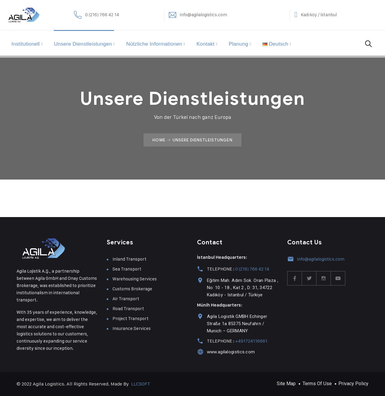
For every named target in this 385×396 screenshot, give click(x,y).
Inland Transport (129, 259)
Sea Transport (126, 269)
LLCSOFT (140, 384)
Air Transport (125, 298)
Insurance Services (131, 328)
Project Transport (130, 318)
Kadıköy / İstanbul (358, 15)
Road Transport (128, 308)
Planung (254, 43)
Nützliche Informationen (166, 43)
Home (158, 140)
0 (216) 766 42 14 (139, 15)
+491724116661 (250, 341)
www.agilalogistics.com (230, 352)
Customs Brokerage (132, 289)
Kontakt (219, 43)
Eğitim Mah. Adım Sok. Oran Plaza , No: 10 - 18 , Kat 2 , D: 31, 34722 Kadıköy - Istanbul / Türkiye (241, 288)
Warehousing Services (134, 279)
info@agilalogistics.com (256, 15)
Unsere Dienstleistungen (91, 43)
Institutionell (32, 43)
